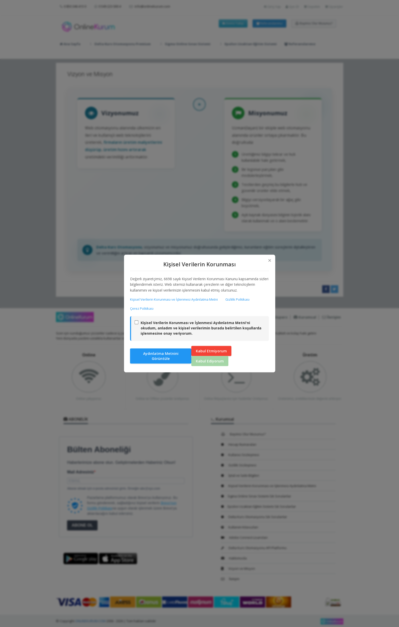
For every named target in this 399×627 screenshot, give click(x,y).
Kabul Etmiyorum (211, 350)
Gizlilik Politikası (238, 299)
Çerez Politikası (142, 308)
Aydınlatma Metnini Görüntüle (160, 356)
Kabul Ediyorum (210, 360)
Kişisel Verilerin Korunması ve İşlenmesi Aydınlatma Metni (174, 299)
